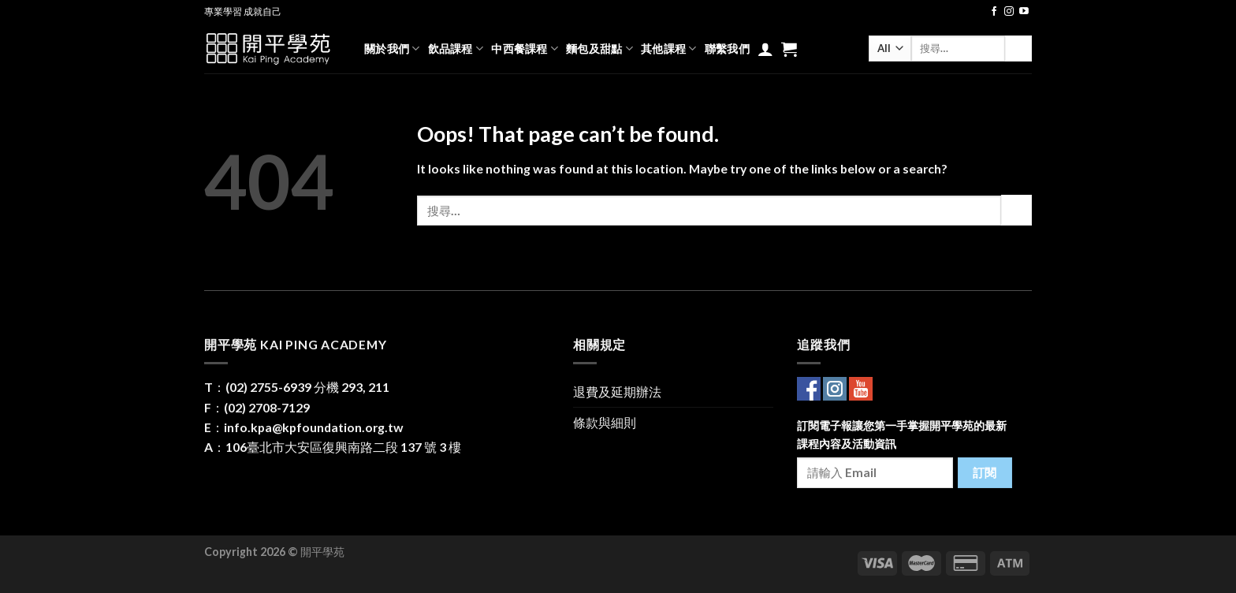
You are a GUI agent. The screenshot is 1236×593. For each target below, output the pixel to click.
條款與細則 (604, 422)
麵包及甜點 (599, 48)
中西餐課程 (524, 48)
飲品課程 (456, 48)
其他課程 (669, 48)
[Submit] (1018, 48)
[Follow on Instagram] (1009, 11)
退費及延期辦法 (617, 391)
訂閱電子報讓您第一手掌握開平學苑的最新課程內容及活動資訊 (902, 434)
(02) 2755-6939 (268, 386)
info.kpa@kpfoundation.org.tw (314, 427)
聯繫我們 (727, 48)
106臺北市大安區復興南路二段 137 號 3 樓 (343, 446)
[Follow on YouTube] (1024, 11)
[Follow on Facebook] (994, 11)
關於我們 (392, 48)
